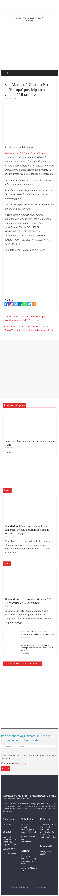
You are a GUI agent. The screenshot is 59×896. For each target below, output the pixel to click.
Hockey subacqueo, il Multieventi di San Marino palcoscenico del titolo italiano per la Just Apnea (37, 647)
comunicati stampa (48, 824)
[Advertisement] (29, 369)
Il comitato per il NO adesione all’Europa (25, 153)
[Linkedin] (20, 304)
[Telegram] (29, 304)
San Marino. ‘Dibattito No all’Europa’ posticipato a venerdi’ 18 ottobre (24, 318)
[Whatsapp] (24, 304)
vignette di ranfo (47, 832)
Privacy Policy (19, 763)
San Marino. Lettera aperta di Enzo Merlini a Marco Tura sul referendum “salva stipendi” (28, 328)
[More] (34, 304)
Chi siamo (7, 824)
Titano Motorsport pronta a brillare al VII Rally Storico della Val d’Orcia (27, 601)
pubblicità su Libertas (26, 828)
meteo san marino (48, 837)
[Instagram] (11, 304)
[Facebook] (6, 304)
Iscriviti (5, 768)
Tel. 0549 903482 (10, 853)
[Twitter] (15, 304)
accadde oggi (45, 834)
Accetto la (7, 763)
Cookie (43, 854)
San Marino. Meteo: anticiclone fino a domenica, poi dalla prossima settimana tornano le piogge (26, 530)
